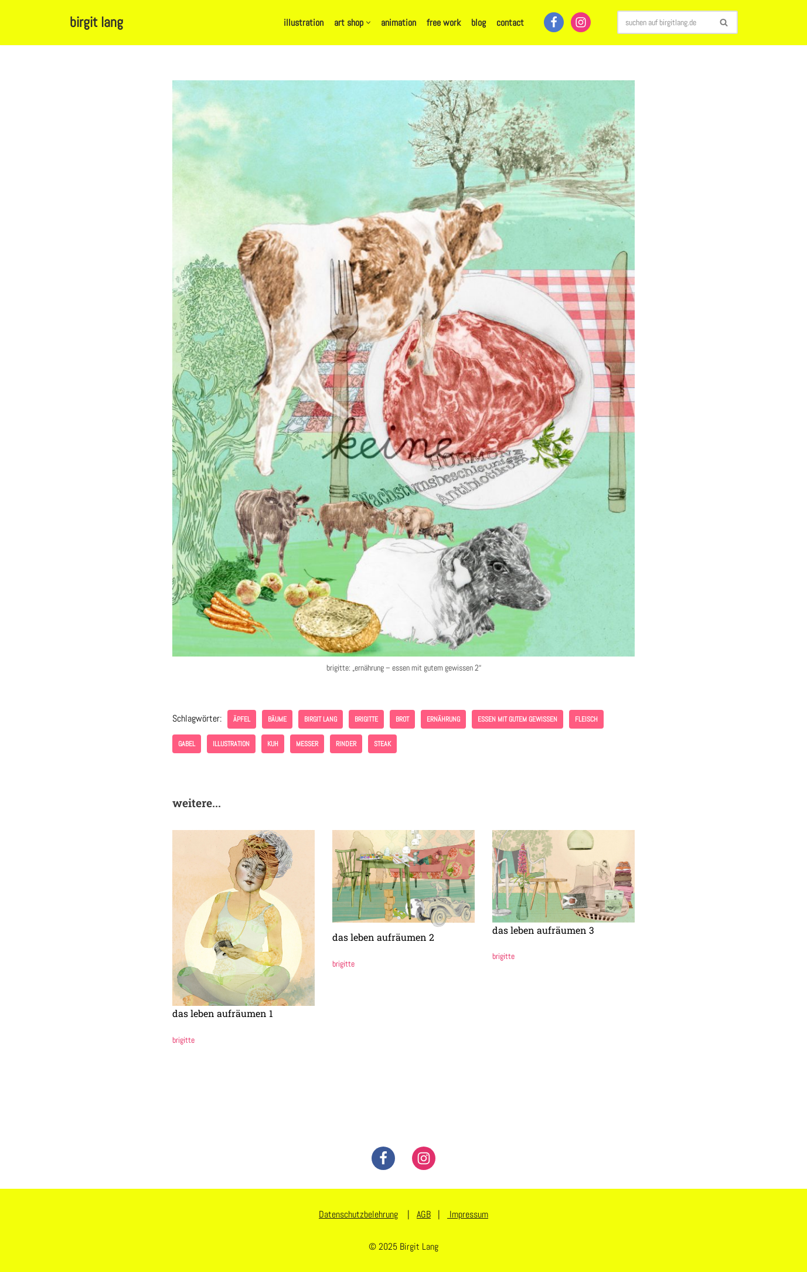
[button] (368, 23)
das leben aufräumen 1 (222, 1013)
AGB (424, 1214)
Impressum (467, 1214)
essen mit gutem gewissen (517, 719)
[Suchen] (664, 22)
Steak (382, 744)
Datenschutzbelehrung (358, 1214)
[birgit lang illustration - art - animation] (96, 23)
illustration (304, 22)
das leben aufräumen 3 (543, 930)
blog (478, 22)
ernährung (443, 719)
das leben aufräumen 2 (383, 937)
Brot (402, 719)
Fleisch (586, 719)
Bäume (277, 719)
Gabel (186, 744)
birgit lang (320, 719)
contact (510, 22)
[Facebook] (554, 22)
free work (444, 22)
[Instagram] (581, 22)
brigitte (366, 719)
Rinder (346, 744)
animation (398, 22)
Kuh (272, 744)
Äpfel (241, 719)
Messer (307, 744)
